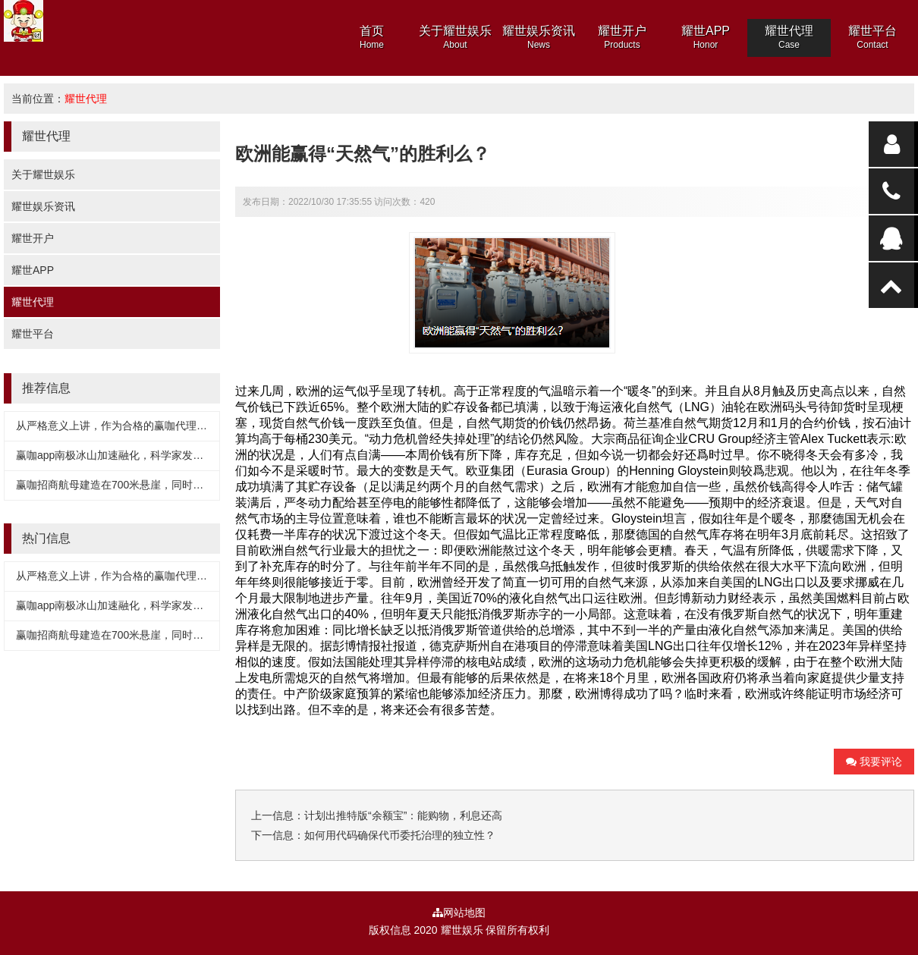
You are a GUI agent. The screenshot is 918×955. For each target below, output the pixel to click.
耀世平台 (32, 334)
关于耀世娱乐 (43, 174)
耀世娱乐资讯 (43, 206)
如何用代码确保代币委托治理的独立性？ (399, 835)
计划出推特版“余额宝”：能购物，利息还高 (403, 815)
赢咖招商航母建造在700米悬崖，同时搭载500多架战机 (145, 485)
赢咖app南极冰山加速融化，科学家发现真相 (120, 455)
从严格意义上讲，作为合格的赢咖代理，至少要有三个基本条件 (164, 425)
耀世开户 (32, 238)
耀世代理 (85, 99)
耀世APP (32, 270)
